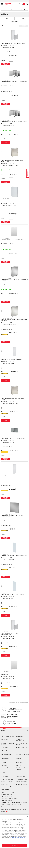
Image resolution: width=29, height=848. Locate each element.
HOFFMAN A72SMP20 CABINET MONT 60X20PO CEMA (14, 555)
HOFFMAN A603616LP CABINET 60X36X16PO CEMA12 (13, 438)
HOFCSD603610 (5, 80)
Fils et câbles (19, 762)
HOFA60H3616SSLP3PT (6, 397)
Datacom (18, 758)
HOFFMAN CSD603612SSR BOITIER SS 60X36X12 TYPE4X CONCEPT (14, 280)
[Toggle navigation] (2, 4)
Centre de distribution (7, 736)
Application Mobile (21, 776)
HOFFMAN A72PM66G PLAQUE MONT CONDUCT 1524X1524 (12, 240)
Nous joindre (5, 747)
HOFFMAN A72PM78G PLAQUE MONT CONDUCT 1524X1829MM (12, 673)
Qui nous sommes (6, 734)
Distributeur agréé (12, 714)
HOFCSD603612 (5, 120)
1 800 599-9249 (12, 798)
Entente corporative (21, 781)
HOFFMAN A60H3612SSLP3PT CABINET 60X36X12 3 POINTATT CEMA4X (13, 161)
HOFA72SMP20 (4, 554)
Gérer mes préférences (14, 840)
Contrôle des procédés (22, 754)
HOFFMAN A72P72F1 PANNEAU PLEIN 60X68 (11, 359)
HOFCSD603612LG (5, 198)
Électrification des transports (21, 768)
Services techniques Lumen (21, 785)
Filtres (7, 18)
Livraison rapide (11, 721)
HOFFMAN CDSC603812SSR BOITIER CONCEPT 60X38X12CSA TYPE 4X (12, 516)
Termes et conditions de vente (7, 744)
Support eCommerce (22, 747)
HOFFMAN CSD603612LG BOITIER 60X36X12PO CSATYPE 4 (14, 200)
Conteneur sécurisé (7, 781)
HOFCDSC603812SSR (6, 514)
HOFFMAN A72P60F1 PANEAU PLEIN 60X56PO (11, 477)
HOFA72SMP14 (4, 593)
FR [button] (26, 1)
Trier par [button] (21, 18)
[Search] (14, 9)
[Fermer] (27, 816)
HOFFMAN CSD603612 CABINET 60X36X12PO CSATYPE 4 (14, 121)
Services (14, 751)
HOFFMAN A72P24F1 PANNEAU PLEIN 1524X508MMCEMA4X (9, 634)
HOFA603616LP (4, 437)
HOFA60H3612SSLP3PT (6, 159)
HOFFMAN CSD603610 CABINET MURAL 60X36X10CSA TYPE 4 (14, 82)
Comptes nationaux (21, 779)
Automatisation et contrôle (6, 755)
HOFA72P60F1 (4, 475)
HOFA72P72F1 (4, 358)
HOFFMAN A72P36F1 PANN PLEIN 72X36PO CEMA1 (13, 43)
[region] (14, 831)
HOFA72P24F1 (4, 632)
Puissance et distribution (5, 759)
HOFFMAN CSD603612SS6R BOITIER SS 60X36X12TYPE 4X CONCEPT (14, 320)
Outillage (18, 765)
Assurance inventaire (7, 779)
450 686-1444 (9, 800)
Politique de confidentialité (20, 740)
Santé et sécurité (6, 768)
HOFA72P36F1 (4, 42)
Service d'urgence (11, 708)
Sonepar (18, 734)
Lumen (14, 730)
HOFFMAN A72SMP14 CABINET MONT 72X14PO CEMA (13, 594)
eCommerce (4, 776)
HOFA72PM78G (5, 671)
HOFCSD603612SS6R (6, 318)
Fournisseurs (19, 736)
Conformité (4, 739)
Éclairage (3, 762)
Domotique (4, 765)
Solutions (14, 773)
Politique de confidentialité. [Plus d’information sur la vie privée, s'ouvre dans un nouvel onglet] (17, 837)
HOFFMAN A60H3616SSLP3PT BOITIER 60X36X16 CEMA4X (12, 399)
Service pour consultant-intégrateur (8, 785)
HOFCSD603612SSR (6, 278)
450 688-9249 (8, 797)
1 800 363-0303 (16, 802)
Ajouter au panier (5, 64)
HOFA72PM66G (5, 238)
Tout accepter (14, 845)
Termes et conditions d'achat (22, 744)
